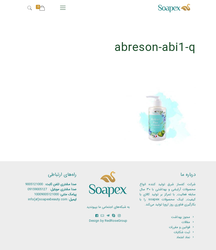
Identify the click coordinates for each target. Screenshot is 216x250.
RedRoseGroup (116, 221)
